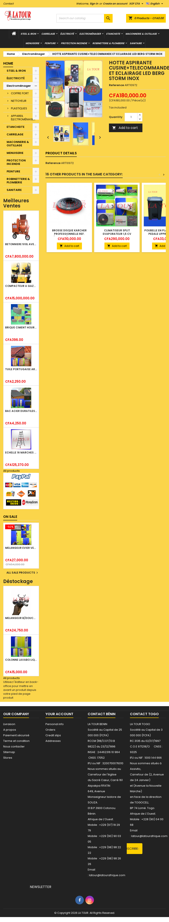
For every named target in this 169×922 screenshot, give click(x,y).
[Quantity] (131, 117)
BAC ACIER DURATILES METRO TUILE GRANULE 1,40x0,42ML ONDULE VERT (21, 411)
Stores (7, 758)
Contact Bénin (101, 714)
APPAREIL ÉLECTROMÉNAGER (23, 117)
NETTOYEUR (18, 101)
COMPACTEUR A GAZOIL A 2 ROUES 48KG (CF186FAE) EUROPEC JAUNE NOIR (21, 286)
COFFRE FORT (20, 93)
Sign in (94, 3)
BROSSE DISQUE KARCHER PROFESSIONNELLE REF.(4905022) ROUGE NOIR (69, 234)
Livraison (9, 724)
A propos (9, 730)
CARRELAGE (48, 34)
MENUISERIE (32, 43)
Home (8, 63)
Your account (59, 714)
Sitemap (9, 752)
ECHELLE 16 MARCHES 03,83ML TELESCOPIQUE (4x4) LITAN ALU (21, 452)
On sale (10, 516)
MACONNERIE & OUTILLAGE (141, 34)
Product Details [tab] (61, 153)
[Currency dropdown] (136, 3)
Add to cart (125, 127)
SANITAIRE (136, 43)
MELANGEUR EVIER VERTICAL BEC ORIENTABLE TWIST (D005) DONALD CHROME (21, 547)
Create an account (115, 3)
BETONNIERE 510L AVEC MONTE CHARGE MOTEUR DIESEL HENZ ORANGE (21, 244)
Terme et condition (16, 741)
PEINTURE (50, 43)
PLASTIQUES (19, 108)
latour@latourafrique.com (149, 836)
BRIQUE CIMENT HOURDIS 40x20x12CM (21, 327)
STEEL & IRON (28, 34)
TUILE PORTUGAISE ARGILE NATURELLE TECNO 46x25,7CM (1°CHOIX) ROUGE (21, 369)
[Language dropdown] (155, 3)
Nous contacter (14, 746)
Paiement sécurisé (16, 735)
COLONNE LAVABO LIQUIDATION (21, 659)
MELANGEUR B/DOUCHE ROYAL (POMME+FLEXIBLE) (21, 618)
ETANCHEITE (113, 34)
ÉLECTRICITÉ (67, 34)
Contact (8, 3)
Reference (116, 85)
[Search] (84, 18)
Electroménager (90, 34)
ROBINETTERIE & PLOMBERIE (108, 43)
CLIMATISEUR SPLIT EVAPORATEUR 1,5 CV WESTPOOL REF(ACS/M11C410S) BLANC (117, 236)
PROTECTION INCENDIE (74, 43)
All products (11, 471)
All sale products (22, 573)
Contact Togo (144, 714)
